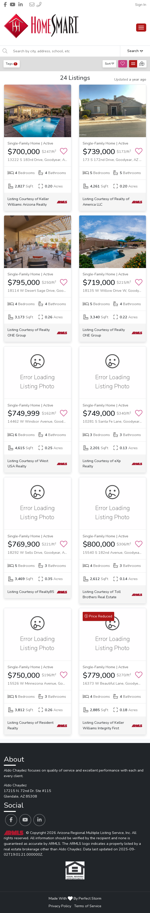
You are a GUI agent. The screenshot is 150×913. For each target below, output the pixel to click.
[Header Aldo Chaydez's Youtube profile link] (12, 4)
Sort (109, 63)
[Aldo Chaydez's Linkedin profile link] (39, 820)
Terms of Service (87, 905)
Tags (11, 63)
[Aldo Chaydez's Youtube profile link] (25, 820)
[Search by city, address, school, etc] (65, 51)
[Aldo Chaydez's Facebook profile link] (11, 820)
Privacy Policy (60, 905)
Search (135, 50)
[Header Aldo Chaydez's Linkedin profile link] (20, 4)
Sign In (140, 4)
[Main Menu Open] (141, 27)
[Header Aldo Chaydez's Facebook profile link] (5, 4)
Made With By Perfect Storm (75, 898)
